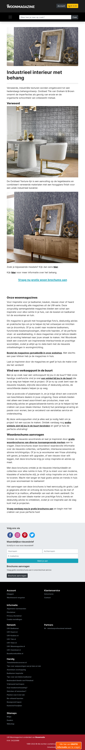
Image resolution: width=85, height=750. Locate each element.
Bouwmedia (40, 737)
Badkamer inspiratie (15, 673)
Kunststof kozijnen (14, 706)
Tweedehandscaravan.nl (17, 662)
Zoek (74, 17)
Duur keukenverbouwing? (17, 688)
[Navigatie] (10, 17)
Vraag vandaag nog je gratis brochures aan (30, 508)
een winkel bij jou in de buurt (56, 378)
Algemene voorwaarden (16, 609)
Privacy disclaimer (14, 616)
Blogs (9, 717)
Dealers (10, 720)
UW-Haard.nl (12, 632)
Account (61, 6)
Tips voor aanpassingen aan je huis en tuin (24, 666)
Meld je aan (42, 561)
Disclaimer (11, 612)
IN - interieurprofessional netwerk (57, 628)
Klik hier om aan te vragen (68, 745)
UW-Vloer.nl (12, 643)
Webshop (10, 724)
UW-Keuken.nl (12, 636)
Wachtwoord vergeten (16, 598)
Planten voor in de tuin (16, 695)
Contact (47, 598)
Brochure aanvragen (17, 575)
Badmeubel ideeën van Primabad (20, 680)
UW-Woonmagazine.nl (16, 646)
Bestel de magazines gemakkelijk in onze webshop (34, 352)
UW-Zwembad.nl (14, 650)
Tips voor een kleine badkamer (19, 677)
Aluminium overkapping (16, 670)
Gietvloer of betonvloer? (16, 691)
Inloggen (10, 594)
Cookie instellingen (14, 619)
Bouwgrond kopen (14, 702)
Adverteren (48, 594)
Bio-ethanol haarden (15, 698)
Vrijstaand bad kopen (15, 684)
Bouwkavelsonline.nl (15, 653)
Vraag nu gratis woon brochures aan (42, 280)
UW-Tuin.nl (11, 639)
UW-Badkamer (13, 628)
